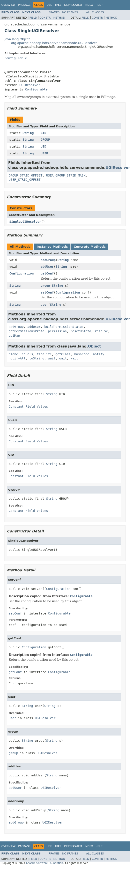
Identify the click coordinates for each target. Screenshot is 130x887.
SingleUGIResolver (25, 221)
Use (49, 4)
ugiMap (14, 335)
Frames (54, 12)
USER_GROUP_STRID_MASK (66, 175)
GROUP (45, 139)
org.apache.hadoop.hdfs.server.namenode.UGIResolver (54, 43)
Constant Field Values (28, 406)
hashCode (81, 354)
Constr (45, 17)
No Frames (70, 12)
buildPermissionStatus (64, 326)
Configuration (21, 273)
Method (59, 17)
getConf (47, 273)
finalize (44, 354)
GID (43, 133)
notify (98, 354)
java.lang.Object (17, 39)
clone (13, 354)
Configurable (15, 58)
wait (52, 358)
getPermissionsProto (26, 331)
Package (24, 4)
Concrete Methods (90, 246)
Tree (58, 4)
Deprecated (73, 4)
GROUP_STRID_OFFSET (25, 175)
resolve (101, 331)
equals (27, 354)
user (44, 304)
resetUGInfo (80, 331)
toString (36, 358)
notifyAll (17, 358)
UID (43, 146)
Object (94, 346)
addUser (47, 266)
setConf (47, 292)
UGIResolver (29, 85)
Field (33, 17)
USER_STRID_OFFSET (24, 179)
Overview (8, 4)
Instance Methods (52, 246)
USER (44, 153)
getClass (63, 354)
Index (89, 4)
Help (99, 4)
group (45, 285)
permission (57, 331)
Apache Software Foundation (44, 863)
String (28, 133)
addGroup (48, 260)
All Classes (95, 12)
